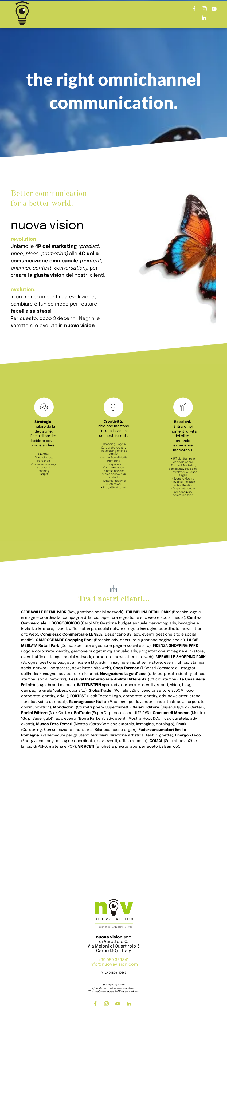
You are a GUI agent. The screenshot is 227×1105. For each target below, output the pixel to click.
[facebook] (194, 9)
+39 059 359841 (113, 960)
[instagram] (204, 9)
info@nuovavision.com (113, 964)
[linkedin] (204, 18)
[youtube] (214, 9)
